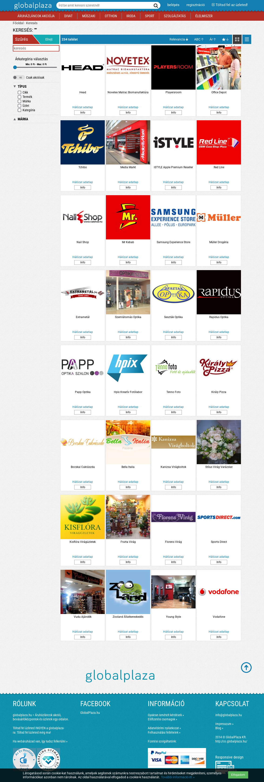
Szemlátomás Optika (128, 317)
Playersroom (174, 92)
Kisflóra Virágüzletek (83, 542)
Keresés (31, 23)
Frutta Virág (128, 542)
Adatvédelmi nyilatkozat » (164, 728)
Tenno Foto (173, 392)
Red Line (219, 167)
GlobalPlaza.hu (90, 713)
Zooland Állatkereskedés (128, 616)
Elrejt (49, 39)
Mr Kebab (128, 242)
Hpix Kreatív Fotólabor (128, 392)
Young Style (173, 616)
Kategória (26, 110)
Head (82, 92)
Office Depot (219, 92)
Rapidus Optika (218, 317)
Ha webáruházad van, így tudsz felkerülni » (40, 741)
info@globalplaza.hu (228, 715)
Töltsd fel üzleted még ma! (34, 732)
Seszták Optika (173, 317)
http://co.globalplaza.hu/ (231, 741)
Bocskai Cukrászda (83, 467)
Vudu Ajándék (82, 616)
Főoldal (18, 23)
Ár (211, 39)
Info (82, 112)
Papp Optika (83, 392)
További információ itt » (178, 777)
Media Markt (128, 167)
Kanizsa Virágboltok (173, 467)
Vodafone (219, 616)
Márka (24, 101)
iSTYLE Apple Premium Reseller (173, 167)
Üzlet (23, 106)
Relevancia (177, 39)
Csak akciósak (28, 77)
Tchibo (82, 167)
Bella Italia (128, 467)
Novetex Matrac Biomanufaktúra (128, 92)
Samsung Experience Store (173, 242)
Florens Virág (173, 542)
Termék (24, 97)
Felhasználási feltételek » (164, 732)
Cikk (22, 92)
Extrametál (83, 317)
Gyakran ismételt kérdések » (166, 715)
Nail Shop (83, 242)
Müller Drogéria (218, 242)
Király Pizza (218, 392)
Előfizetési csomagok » (162, 719)
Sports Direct (219, 542)
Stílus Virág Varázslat (219, 467)
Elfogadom (238, 774)
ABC (197, 39)
